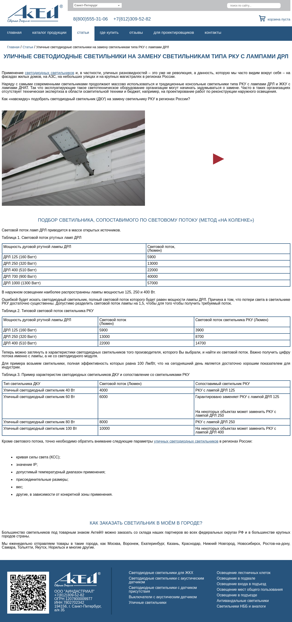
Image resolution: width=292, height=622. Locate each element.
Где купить (109, 32)
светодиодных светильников (49, 73)
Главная (14, 32)
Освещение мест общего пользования (250, 589)
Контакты (213, 32)
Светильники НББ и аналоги (241, 606)
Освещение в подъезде (237, 595)
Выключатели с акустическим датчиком (163, 597)
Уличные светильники (148, 603)
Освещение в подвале (236, 578)
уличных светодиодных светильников (186, 441)
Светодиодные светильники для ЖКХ (161, 573)
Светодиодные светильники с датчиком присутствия (163, 589)
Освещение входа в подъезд (241, 584)
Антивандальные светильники (243, 601)
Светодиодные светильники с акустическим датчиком (166, 580)
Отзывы (136, 32)
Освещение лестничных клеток (244, 573)
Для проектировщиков (174, 32)
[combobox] (97, 5)
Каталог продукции (49, 32)
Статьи (83, 32)
